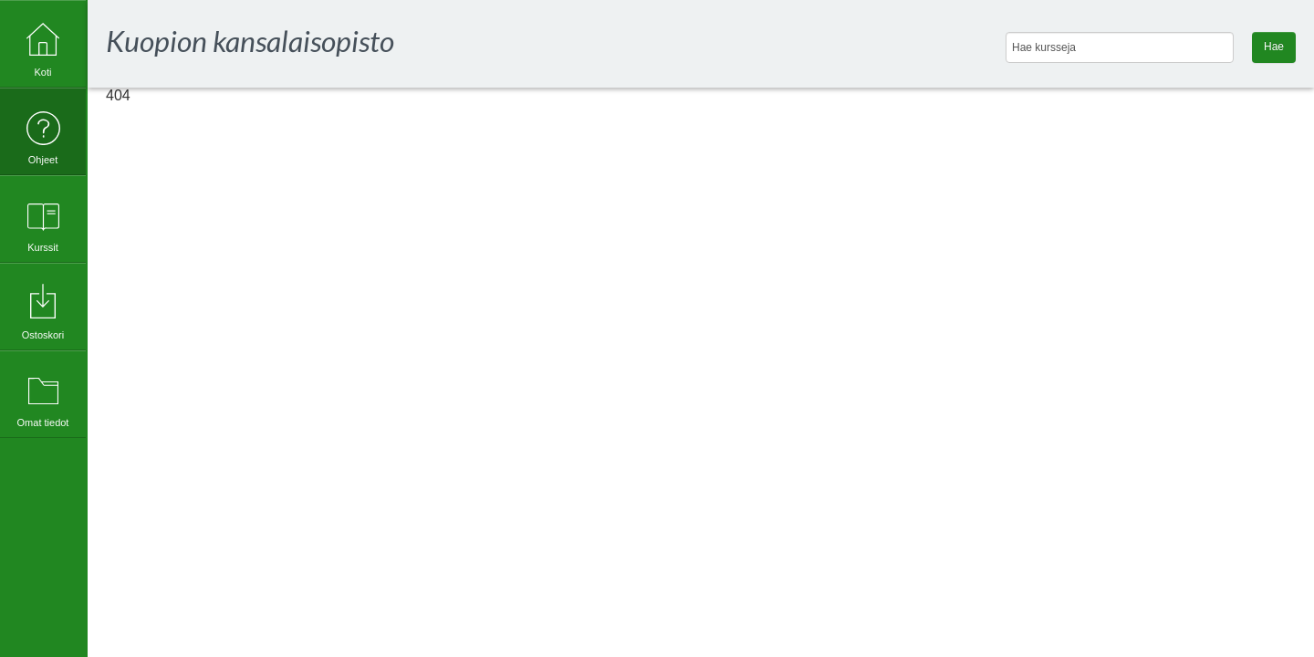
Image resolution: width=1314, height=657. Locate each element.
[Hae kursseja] (1120, 47)
